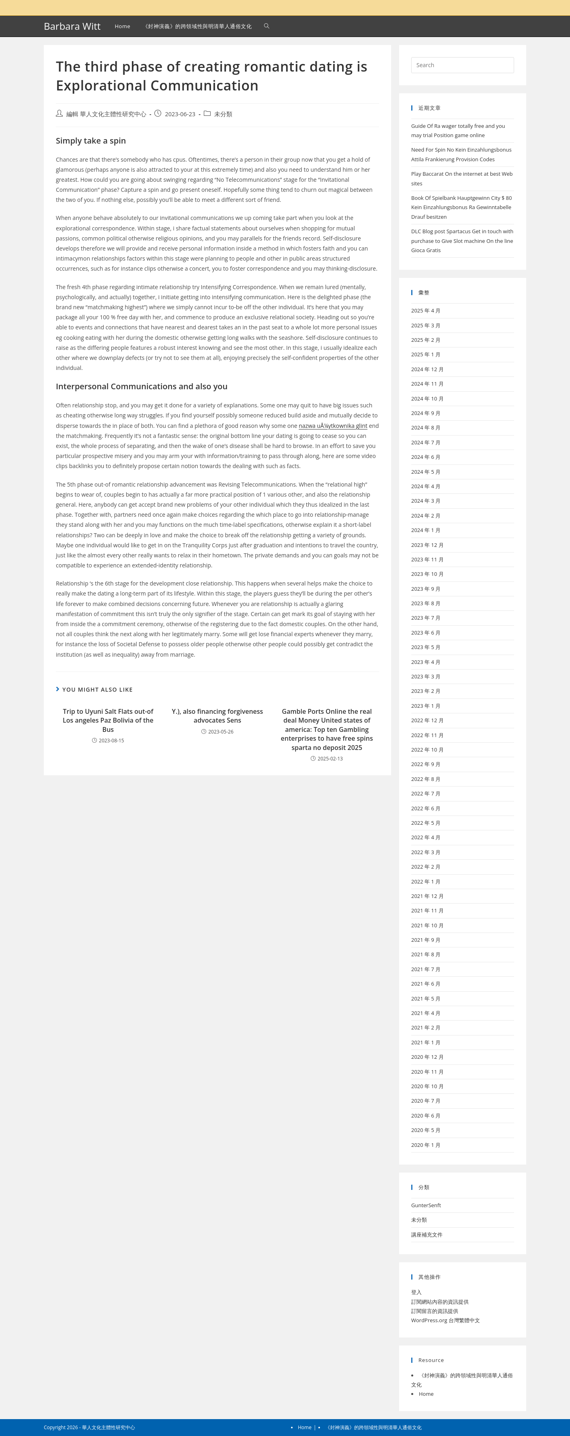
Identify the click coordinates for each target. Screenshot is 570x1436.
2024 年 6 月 (426, 456)
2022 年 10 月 (427, 749)
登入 (416, 1292)
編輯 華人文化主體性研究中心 (106, 114)
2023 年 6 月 (426, 632)
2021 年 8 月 (426, 954)
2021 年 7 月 (426, 969)
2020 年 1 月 (426, 1144)
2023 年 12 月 (427, 545)
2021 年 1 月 (426, 1042)
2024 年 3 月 (426, 500)
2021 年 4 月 (426, 1013)
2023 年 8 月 (426, 603)
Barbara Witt (72, 26)
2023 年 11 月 (427, 559)
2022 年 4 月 (426, 837)
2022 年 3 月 (426, 852)
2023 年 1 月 (426, 705)
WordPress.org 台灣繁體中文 (445, 1320)
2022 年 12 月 (427, 720)
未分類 (223, 114)
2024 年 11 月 (427, 383)
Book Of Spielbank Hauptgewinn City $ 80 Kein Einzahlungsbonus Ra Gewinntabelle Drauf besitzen (461, 207)
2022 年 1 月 (426, 881)
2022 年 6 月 (426, 808)
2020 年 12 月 (427, 1056)
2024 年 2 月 (426, 515)
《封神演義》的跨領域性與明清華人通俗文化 (373, 1427)
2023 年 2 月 (426, 690)
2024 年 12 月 (427, 369)
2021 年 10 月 (427, 925)
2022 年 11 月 (427, 735)
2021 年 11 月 (427, 910)
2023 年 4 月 (426, 662)
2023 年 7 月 (426, 617)
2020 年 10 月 (427, 1086)
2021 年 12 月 (427, 896)
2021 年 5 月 (426, 998)
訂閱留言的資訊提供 (434, 1311)
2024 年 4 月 (426, 486)
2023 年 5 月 (426, 647)
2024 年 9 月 (426, 413)
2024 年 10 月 (427, 398)
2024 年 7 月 (426, 442)
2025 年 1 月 (426, 354)
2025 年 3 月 (426, 325)
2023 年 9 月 (426, 588)
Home (426, 1393)
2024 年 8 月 (426, 427)
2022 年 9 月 (426, 764)
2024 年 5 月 (426, 471)
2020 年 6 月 (426, 1115)
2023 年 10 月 (427, 573)
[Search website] (266, 26)
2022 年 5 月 (426, 822)
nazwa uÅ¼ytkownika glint (333, 425)
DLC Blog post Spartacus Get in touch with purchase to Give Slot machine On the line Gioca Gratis (462, 241)
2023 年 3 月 (426, 676)
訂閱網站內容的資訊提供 (440, 1301)
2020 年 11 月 (427, 1071)
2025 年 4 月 (426, 310)
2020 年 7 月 (426, 1100)
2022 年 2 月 (426, 866)
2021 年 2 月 (426, 1027)
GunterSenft (426, 1205)
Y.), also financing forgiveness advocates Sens (217, 716)
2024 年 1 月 (426, 530)
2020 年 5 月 (426, 1130)
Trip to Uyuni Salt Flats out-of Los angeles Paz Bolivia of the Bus (108, 720)
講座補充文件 (427, 1234)
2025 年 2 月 (426, 339)
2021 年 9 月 (426, 939)
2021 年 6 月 (426, 983)
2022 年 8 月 (426, 779)
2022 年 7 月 (426, 793)
